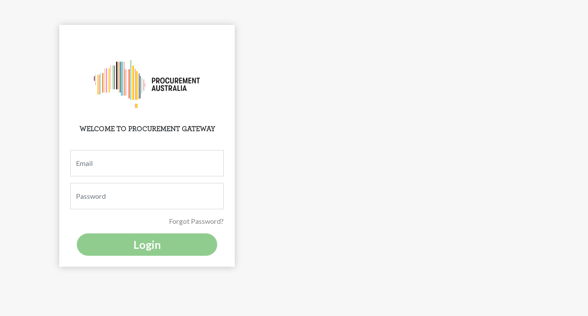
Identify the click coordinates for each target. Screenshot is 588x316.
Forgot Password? (196, 221)
